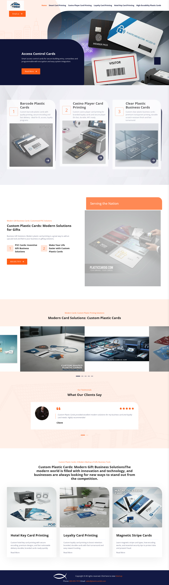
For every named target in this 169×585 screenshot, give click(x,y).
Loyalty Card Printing (103, 5)
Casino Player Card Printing (80, 5)
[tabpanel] (117, 349)
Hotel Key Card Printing (124, 5)
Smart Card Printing (57, 5)
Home (44, 5)
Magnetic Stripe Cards (134, 535)
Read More (29, 72)
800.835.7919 (15, 261)
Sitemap (119, 576)
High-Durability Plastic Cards (148, 5)
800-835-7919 (75, 581)
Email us (15, 14)
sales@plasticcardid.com (96, 581)
